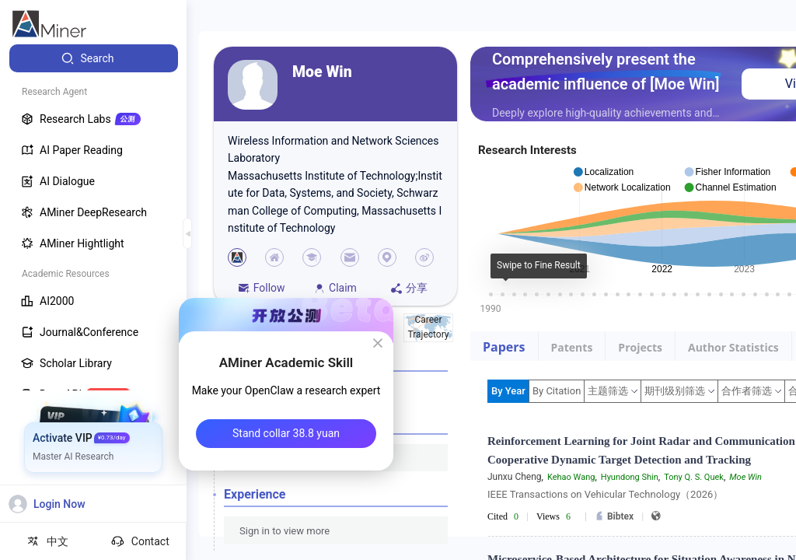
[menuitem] (93, 58)
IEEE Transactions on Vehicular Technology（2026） (605, 494)
